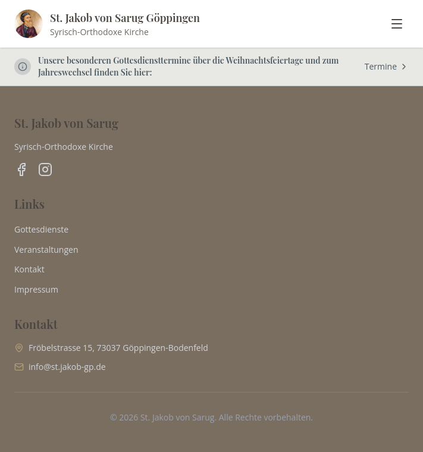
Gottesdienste (41, 229)
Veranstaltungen (46, 249)
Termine (387, 66)
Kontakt (29, 269)
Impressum (36, 289)
